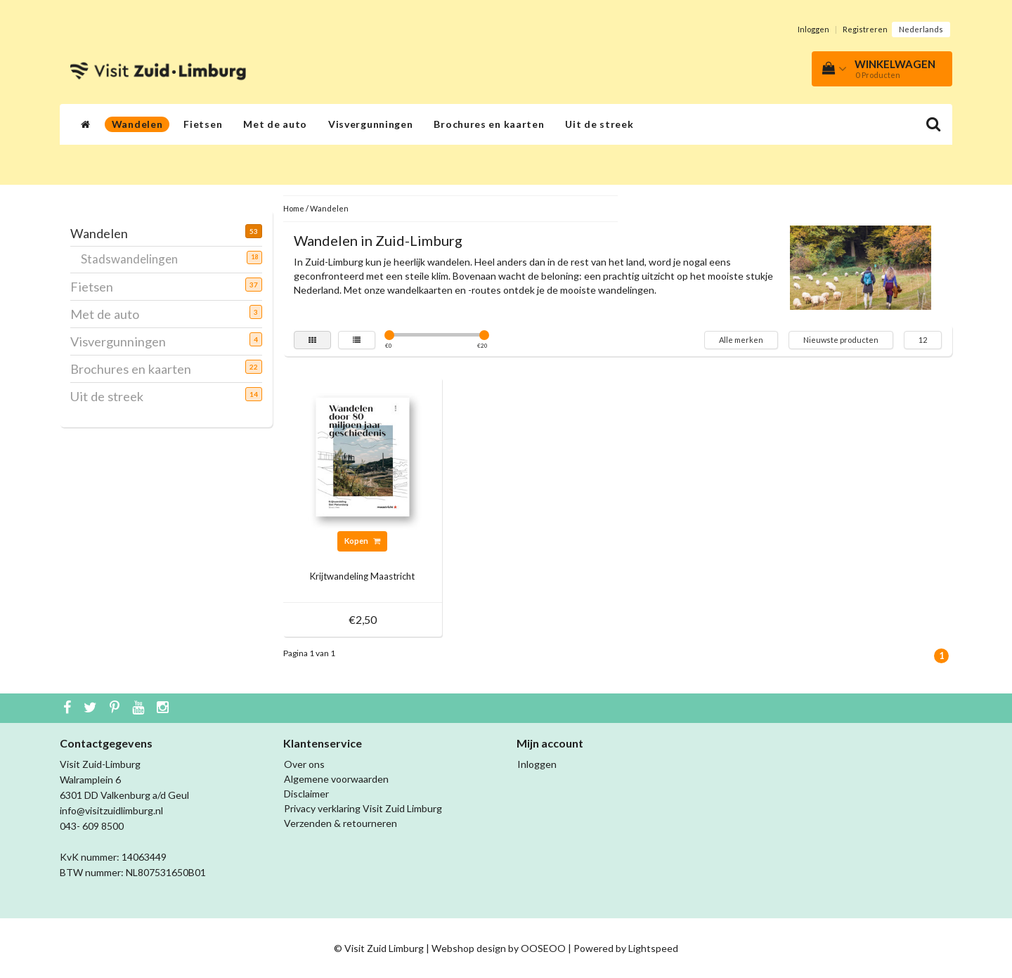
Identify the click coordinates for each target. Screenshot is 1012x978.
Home (293, 208)
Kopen (362, 540)
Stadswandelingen (134, 258)
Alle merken (741, 339)
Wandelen (137, 124)
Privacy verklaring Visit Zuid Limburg (363, 808)
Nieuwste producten (840, 339)
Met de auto (275, 124)
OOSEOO (543, 948)
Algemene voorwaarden (336, 779)
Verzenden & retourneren (340, 823)
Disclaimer (306, 794)
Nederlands (921, 29)
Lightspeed (653, 948)
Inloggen (813, 29)
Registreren (865, 29)
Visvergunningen (370, 124)
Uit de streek (599, 124)
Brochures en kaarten (489, 124)
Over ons (304, 764)
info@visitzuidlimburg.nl (111, 810)
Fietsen (202, 124)
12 (923, 339)
